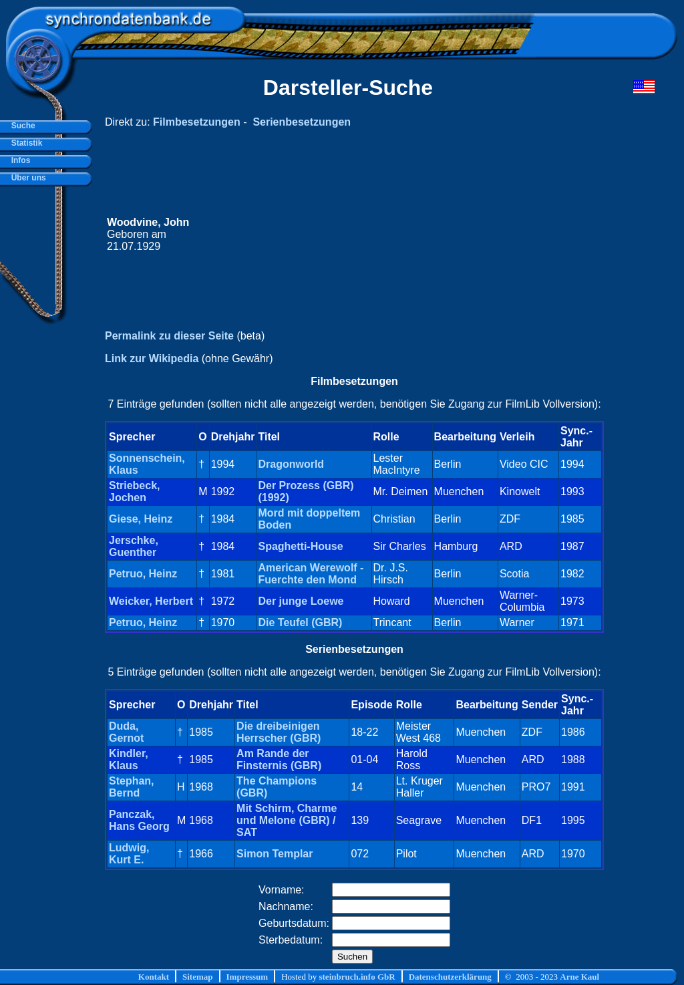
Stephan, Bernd (131, 787)
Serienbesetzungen (301, 122)
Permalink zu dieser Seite (169, 335)
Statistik (24, 143)
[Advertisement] (401, 234)
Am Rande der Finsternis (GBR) (278, 759)
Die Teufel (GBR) (300, 622)
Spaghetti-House (300, 546)
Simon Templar (274, 853)
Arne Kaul (579, 977)
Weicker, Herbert (151, 601)
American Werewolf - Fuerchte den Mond (310, 573)
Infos (18, 160)
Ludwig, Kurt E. (129, 853)
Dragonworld (291, 464)
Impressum (247, 977)
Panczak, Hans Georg (139, 820)
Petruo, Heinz (143, 573)
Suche (21, 125)
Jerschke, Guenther (133, 546)
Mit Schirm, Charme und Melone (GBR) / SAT (286, 820)
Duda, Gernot (126, 732)
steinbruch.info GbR (357, 977)
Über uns (26, 177)
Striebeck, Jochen (134, 491)
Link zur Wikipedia (151, 358)
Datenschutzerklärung (450, 977)
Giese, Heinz (140, 519)
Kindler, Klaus (128, 759)
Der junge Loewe (300, 601)
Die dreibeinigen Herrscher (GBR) (278, 732)
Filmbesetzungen (196, 122)
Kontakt (153, 977)
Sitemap (197, 977)
